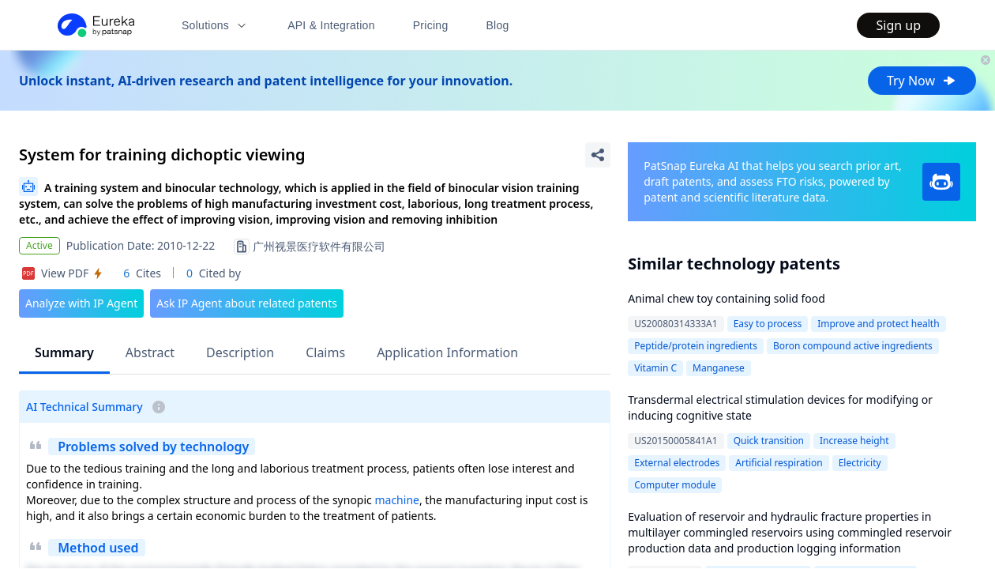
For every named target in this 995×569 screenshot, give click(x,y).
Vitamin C (655, 368)
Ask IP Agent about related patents (246, 303)
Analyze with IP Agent (81, 303)
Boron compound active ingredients (853, 345)
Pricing (431, 25)
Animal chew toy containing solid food (726, 298)
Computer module (674, 485)
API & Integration (331, 25)
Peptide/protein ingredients (695, 345)
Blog (497, 25)
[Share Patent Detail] (597, 155)
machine (396, 499)
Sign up (898, 25)
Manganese (719, 368)
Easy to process (768, 323)
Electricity (860, 462)
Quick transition (769, 440)
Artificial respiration (778, 462)
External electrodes (676, 462)
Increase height (854, 440)
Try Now (922, 80)
